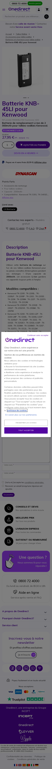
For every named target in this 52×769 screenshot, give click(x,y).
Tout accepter (26, 430)
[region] (26, 384)
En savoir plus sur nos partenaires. (21, 415)
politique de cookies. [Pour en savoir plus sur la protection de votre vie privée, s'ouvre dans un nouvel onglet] (17, 410)
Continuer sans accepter (38, 335)
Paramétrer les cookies (26, 423)
